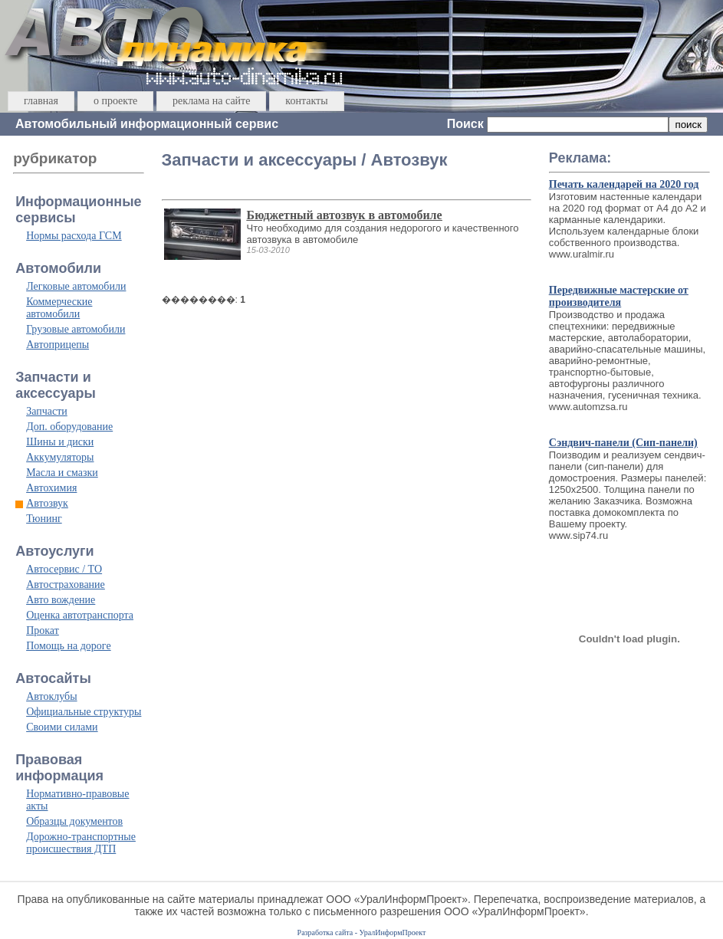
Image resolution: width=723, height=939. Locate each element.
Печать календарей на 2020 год (624, 184)
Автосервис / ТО (64, 569)
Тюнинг (44, 518)
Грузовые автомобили (75, 329)
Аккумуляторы (60, 457)
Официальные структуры (83, 711)
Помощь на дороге (68, 646)
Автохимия (51, 488)
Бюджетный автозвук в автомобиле (344, 215)
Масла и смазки (62, 472)
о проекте (115, 101)
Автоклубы (51, 696)
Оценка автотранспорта (79, 615)
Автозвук (47, 503)
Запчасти (46, 411)
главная (41, 101)
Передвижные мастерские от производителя (618, 296)
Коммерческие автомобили (59, 308)
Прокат (42, 630)
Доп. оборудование (69, 426)
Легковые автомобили (76, 286)
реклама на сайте (211, 101)
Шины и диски (60, 442)
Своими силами (61, 727)
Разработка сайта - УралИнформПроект (361, 932)
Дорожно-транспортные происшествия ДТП (81, 843)
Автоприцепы (57, 344)
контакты (306, 101)
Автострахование (65, 584)
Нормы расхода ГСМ (74, 235)
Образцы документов (74, 821)
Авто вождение (60, 600)
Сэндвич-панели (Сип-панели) (623, 442)
